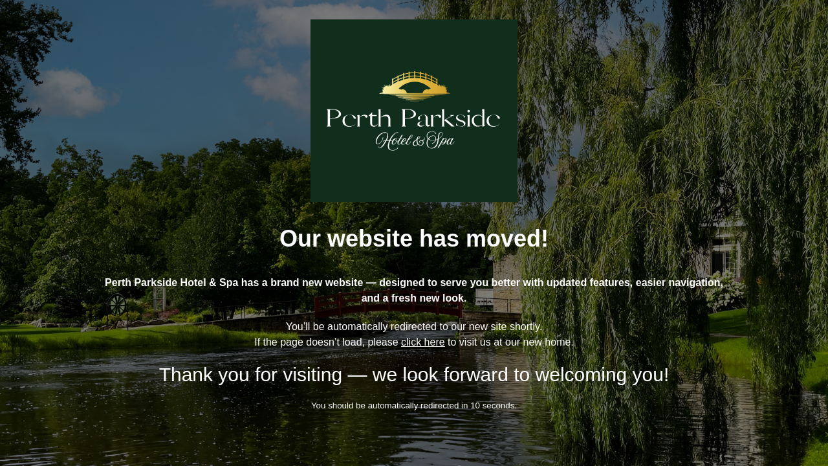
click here (423, 342)
